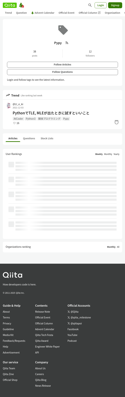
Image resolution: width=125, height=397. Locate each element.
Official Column (90, 13)
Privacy (7, 323)
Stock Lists (47, 138)
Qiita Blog (40, 380)
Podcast (72, 340)
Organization (112, 12)
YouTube (72, 335)
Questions (29, 138)
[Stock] (116, 122)
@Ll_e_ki (18, 104)
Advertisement (11, 352)
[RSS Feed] (67, 42)
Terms (6, 317)
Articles (12, 138)
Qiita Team (9, 368)
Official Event (66, 12)
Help (5, 346)
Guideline (8, 329)
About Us (40, 368)
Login (100, 5)
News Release (43, 385)
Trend (8, 12)
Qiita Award (41, 340)
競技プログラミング (49, 118)
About (6, 311)
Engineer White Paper (47, 346)
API (37, 352)
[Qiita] (10, 5)
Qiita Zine (8, 374)
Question (21, 12)
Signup (115, 5)
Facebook (73, 329)
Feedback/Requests (14, 340)
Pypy (66, 118)
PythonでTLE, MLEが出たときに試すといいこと (51, 113)
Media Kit (8, 335)
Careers (39, 374)
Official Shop (10, 380)
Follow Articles (62, 64)
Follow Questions (62, 72)
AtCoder (18, 118)
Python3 (31, 118)
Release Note (42, 311)
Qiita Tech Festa (44, 335)
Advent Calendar (43, 12)
